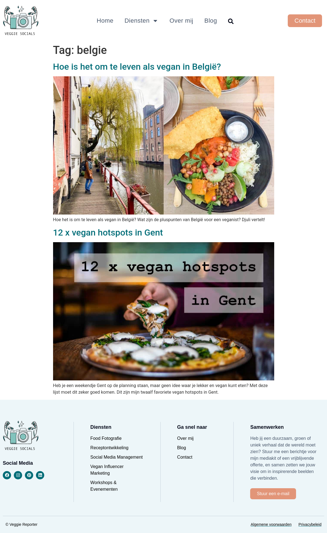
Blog (210, 20)
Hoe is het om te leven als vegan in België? (137, 66)
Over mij (181, 20)
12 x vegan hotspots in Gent (108, 232)
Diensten (141, 21)
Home (105, 20)
